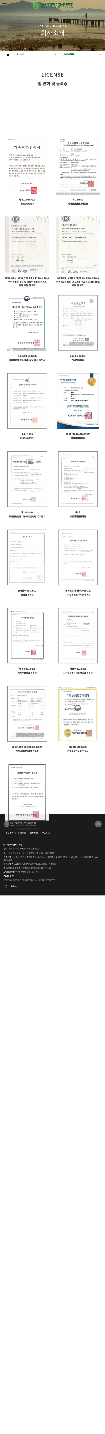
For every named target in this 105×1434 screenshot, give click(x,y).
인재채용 (34, 833)
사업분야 (22, 833)
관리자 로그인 (9, 876)
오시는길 (46, 833)
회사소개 (20, 54)
